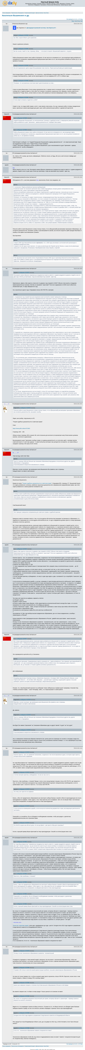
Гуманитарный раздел (30, 1046)
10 (79, 19)
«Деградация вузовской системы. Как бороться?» (41, 27)
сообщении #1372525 (21, 118)
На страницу (69, 19)
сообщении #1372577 (21, 638)
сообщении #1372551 (23, 35)
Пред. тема (74, 21)
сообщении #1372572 (24, 272)
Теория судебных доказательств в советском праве (36, 483)
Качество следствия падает (20, 925)
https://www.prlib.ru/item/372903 (21, 428)
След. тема (79, 21)
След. (81, 19)
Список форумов (6, 1046)
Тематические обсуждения (17, 1046)
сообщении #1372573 (25, 407)
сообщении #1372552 (21, 129)
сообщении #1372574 (21, 549)
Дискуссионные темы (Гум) (42, 1046)
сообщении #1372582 (24, 967)
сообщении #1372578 (24, 752)
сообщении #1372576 (25, 699)
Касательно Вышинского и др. (15, 15)
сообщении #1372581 (21, 841)
